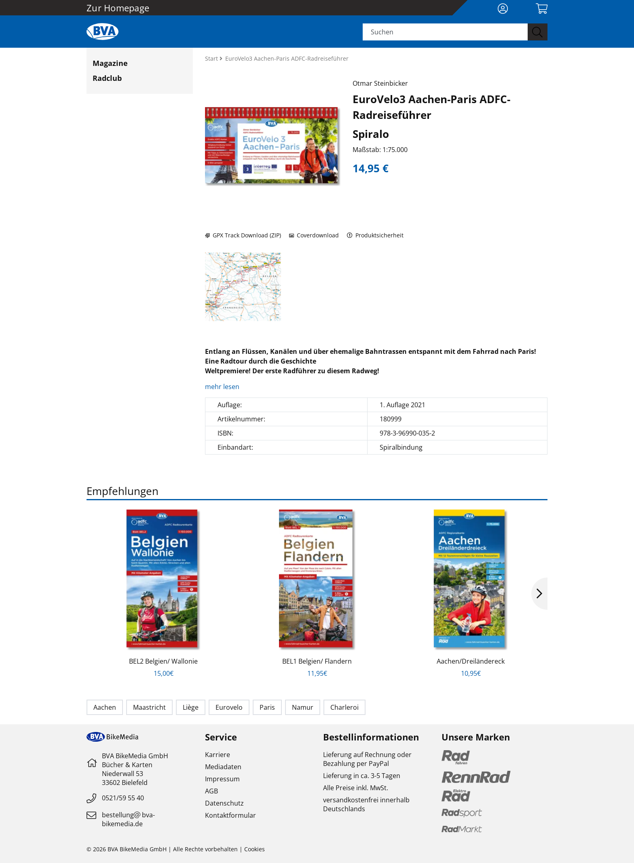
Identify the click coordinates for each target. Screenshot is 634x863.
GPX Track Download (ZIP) (243, 235)
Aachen (104, 707)
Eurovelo (229, 707)
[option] (163, 594)
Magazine (110, 63)
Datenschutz (224, 803)
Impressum (222, 778)
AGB (211, 791)
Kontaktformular (230, 815)
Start (212, 58)
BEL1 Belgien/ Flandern (317, 661)
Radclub (107, 78)
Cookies (254, 849)
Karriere (217, 754)
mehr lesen (223, 386)
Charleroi (344, 707)
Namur (302, 707)
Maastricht (149, 707)
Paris (267, 707)
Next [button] (539, 593)
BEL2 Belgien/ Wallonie (163, 661)
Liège (191, 707)
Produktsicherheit (375, 235)
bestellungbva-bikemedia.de (128, 819)
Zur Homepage (118, 8)
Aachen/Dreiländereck (471, 661)
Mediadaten (223, 766)
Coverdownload (314, 235)
